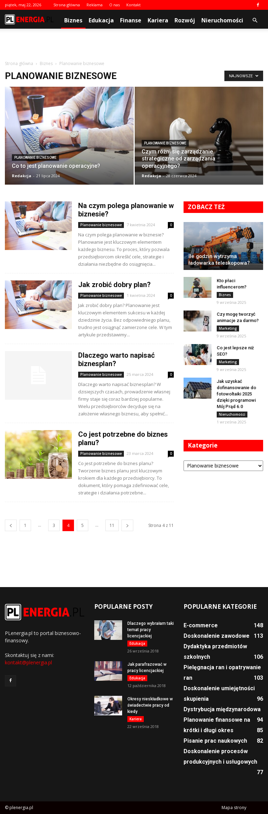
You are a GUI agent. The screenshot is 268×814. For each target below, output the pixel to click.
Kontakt (133, 4)
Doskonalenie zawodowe (217, 636)
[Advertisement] (134, 44)
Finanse (130, 20)
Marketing (228, 328)
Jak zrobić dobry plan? (114, 284)
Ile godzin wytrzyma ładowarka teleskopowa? (219, 259)
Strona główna (66, 4)
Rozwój (184, 20)
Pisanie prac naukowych (215, 740)
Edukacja (101, 20)
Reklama (95, 4)
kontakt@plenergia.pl (28, 662)
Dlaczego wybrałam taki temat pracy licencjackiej (150, 629)
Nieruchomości (222, 20)
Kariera (158, 20)
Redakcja (21, 175)
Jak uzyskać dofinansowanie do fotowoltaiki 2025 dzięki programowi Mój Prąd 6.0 (236, 394)
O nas (114, 4)
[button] (254, 20)
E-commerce (201, 625)
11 (112, 525)
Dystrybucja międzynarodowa (222, 709)
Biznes (73, 20)
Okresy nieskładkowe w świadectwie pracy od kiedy (150, 705)
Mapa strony (234, 808)
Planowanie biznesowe (35, 157)
